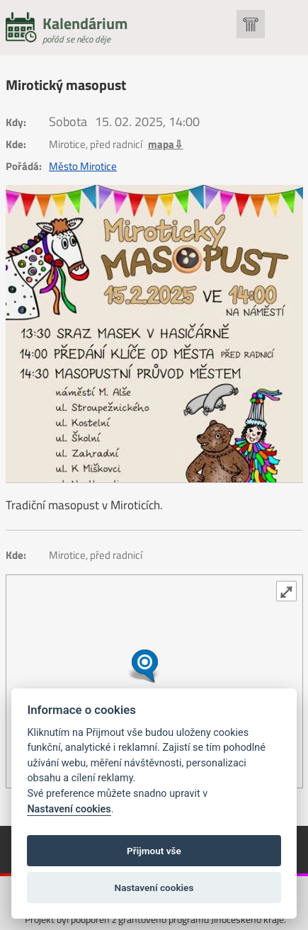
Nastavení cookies (68, 809)
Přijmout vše (154, 850)
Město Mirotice (83, 166)
